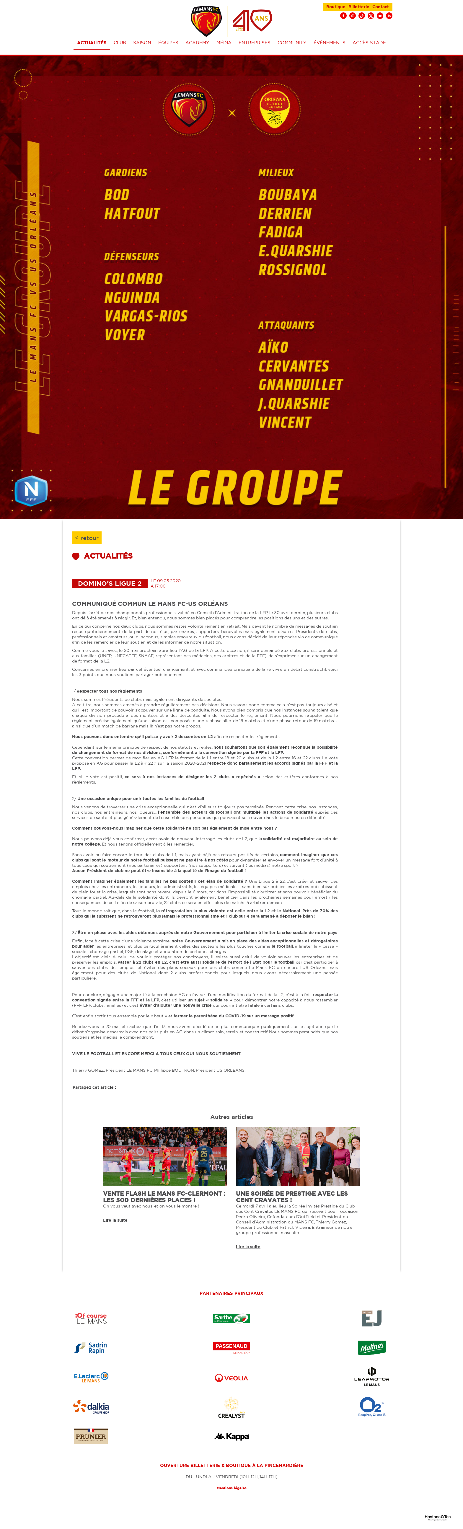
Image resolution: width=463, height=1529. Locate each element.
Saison (142, 42)
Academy (197, 42)
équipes (168, 42)
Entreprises (254, 42)
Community (292, 42)
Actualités (92, 42)
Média (223, 42)
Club (120, 42)
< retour (87, 537)
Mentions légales (232, 1488)
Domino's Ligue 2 (110, 583)
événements (329, 42)
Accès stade (369, 42)
